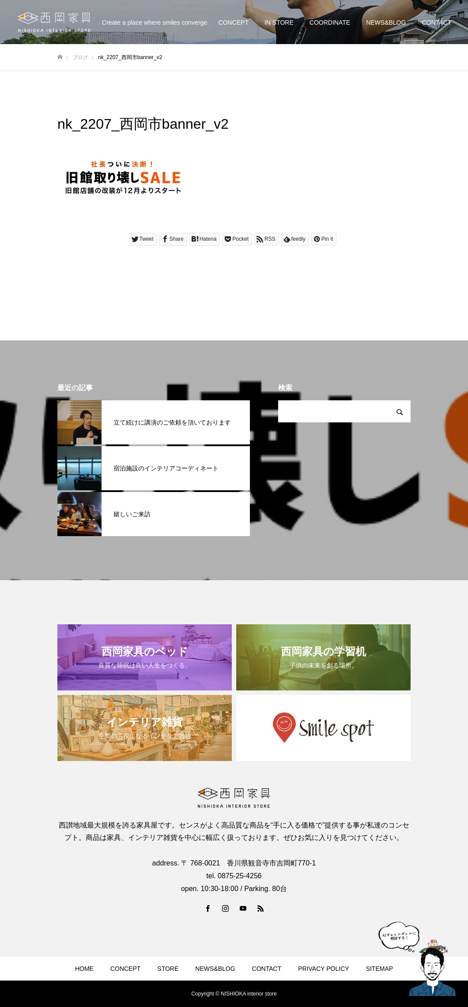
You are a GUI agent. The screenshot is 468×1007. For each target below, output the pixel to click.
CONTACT (436, 22)
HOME (84, 968)
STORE (167, 968)
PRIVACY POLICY (323, 968)
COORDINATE (329, 22)
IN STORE (279, 22)
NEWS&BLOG (386, 22)
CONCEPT (233, 22)
